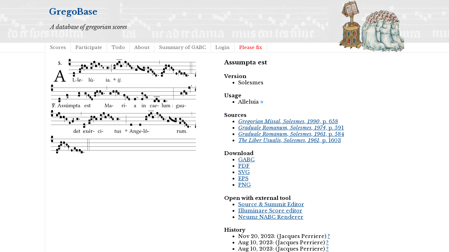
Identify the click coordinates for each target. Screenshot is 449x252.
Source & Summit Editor (271, 204)
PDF (244, 166)
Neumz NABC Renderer (270, 217)
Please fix (250, 47)
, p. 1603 (289, 140)
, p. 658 (288, 121)
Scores (58, 47)
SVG (244, 172)
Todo (118, 47)
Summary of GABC (182, 47)
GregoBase (73, 12)
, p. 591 (291, 128)
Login (222, 47)
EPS (243, 178)
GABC (246, 159)
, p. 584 (291, 134)
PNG (244, 185)
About (141, 47)
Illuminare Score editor (270, 211)
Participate (88, 47)
